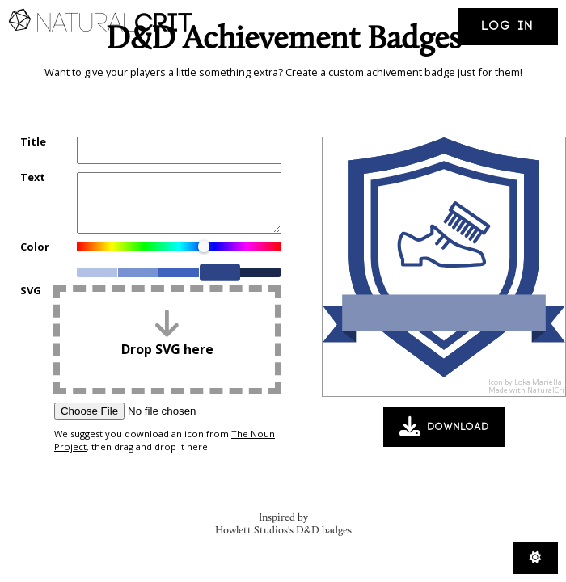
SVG (30, 291)
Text (32, 178)
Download (444, 426)
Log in (508, 26)
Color (34, 248)
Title (33, 143)
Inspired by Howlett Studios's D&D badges (283, 523)
